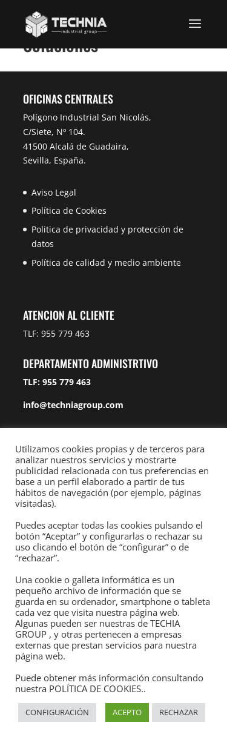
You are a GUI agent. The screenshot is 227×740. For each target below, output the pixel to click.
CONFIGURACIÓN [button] (57, 712)
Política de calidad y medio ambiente (106, 262)
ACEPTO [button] (127, 712)
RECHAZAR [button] (178, 712)
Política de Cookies (69, 210)
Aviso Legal (53, 192)
